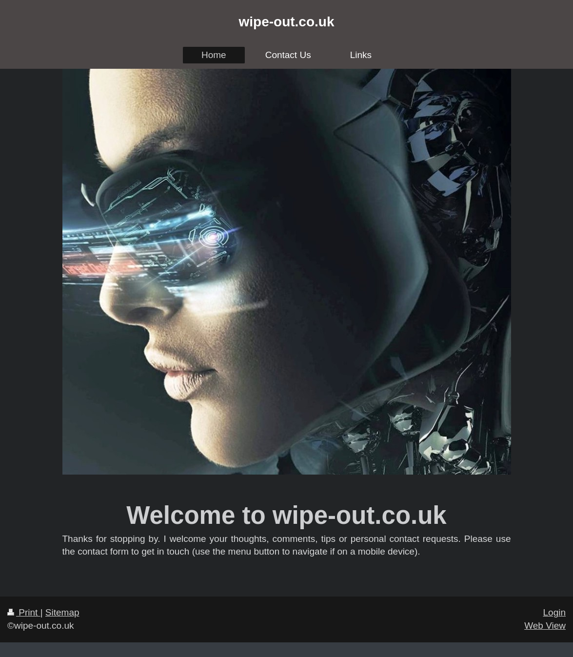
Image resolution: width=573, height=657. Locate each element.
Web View (545, 625)
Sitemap (62, 612)
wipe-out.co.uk (287, 21)
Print (23, 612)
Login (554, 612)
